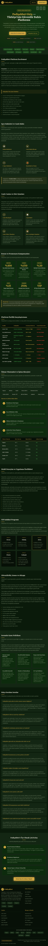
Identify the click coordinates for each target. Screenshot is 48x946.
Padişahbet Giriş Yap (32, 33)
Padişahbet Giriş (28, 915)
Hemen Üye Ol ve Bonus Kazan (17, 33)
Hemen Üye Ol (42, 2)
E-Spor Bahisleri (28, 901)
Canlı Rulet (3, 920)
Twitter (3, 902)
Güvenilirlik (26, 52)
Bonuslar (32, 49)
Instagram (10, 902)
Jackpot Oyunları (4, 924)
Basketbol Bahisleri (29, 898)
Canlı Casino (25, 49)
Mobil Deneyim (10, 52)
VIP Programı (27, 920)
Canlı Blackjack (4, 918)
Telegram (17, 902)
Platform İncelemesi (8, 49)
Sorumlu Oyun (33, 52)
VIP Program (18, 52)
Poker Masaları (4, 922)
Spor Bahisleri (17, 49)
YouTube (4, 906)
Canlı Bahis (27, 894)
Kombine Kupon (28, 903)
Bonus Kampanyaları (29, 918)
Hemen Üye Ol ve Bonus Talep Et (24, 879)
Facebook (10, 906)
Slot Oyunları (3, 915)
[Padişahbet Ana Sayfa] (7, 2)
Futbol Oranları (28, 896)
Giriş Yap (34, 2)
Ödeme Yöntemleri (40, 49)
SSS (40, 52)
